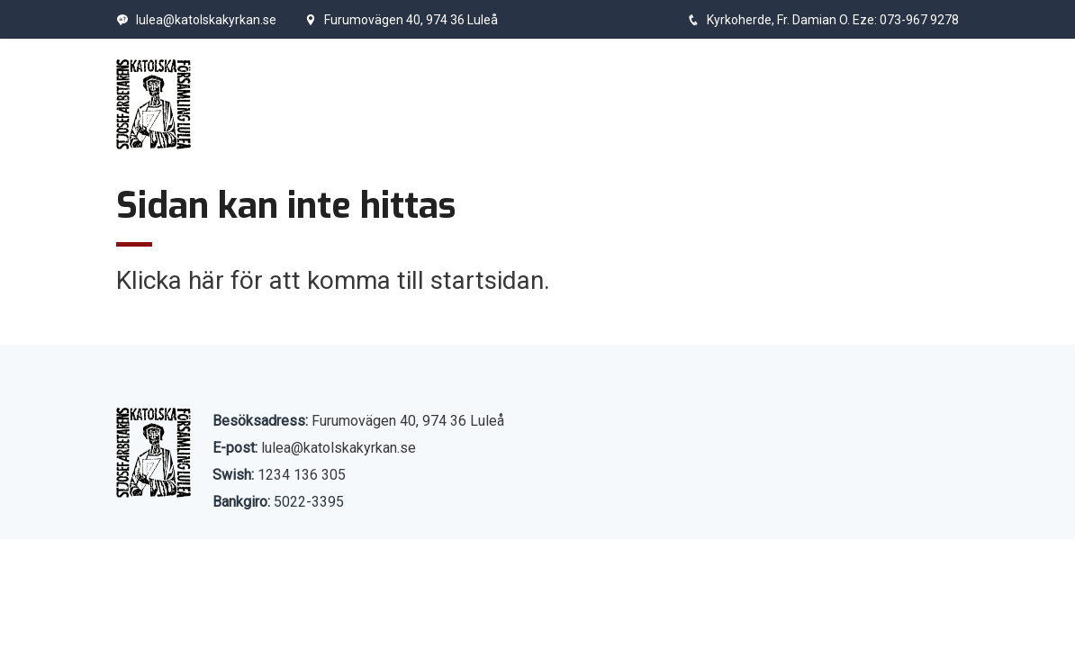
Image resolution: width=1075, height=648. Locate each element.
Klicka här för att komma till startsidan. (333, 280)
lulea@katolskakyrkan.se (196, 20)
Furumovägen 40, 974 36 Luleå (401, 20)
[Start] (153, 104)
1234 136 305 (301, 474)
